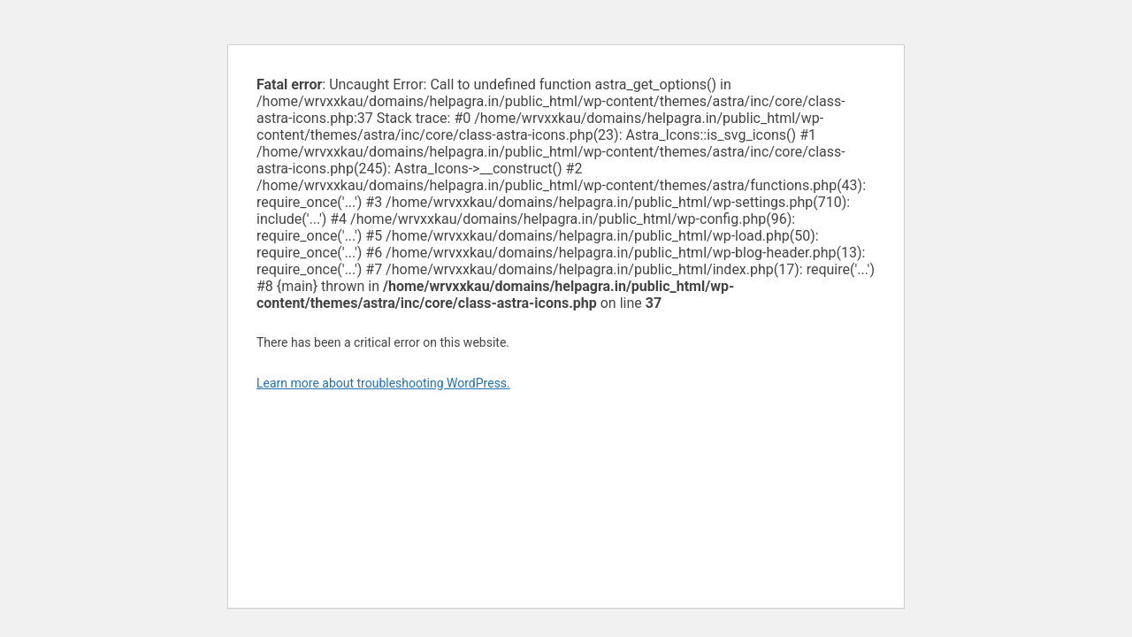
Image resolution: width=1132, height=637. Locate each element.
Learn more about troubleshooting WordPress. (383, 383)
